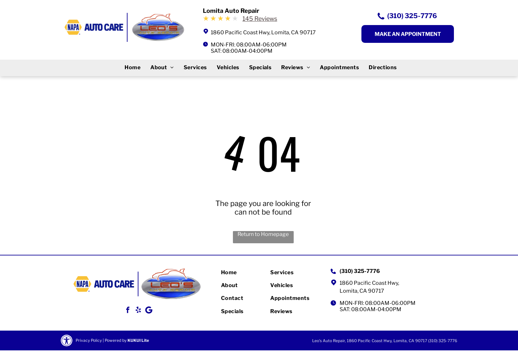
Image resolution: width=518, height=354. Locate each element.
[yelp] (138, 310)
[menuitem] (132, 67)
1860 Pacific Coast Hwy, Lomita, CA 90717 (263, 32)
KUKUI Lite (138, 340)
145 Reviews (259, 18)
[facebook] (127, 310)
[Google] (149, 310)
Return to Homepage (263, 234)
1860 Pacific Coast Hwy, (369, 283)
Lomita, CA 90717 (362, 291)
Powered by (116, 340)
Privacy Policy (89, 340)
